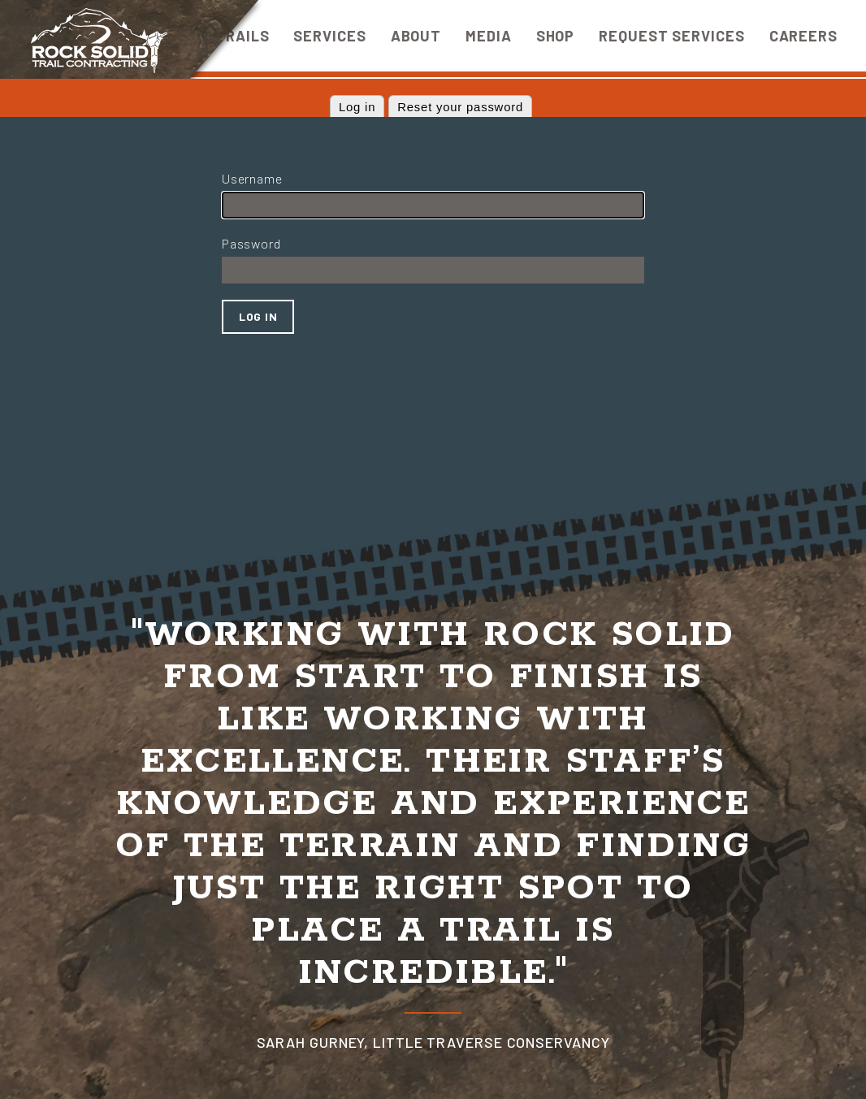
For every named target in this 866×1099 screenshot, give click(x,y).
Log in (357, 107)
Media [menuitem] (488, 36)
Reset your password (460, 107)
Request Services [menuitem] (671, 36)
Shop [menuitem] (555, 36)
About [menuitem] (416, 36)
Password (251, 243)
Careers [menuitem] (803, 36)
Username (252, 178)
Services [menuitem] (329, 36)
